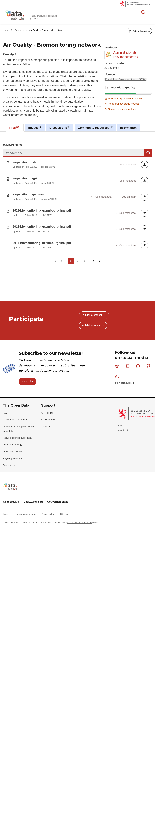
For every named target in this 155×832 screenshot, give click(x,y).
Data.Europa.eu (33, 499)
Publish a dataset (92, 312)
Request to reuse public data (17, 435)
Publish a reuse (91, 322)
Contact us (46, 424)
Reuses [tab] (35, 127)
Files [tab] (14, 127)
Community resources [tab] (95, 127)
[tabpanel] (77, 211)
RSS (118, 374)
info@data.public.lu (124, 380)
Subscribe (27, 378)
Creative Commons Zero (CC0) (125, 79)
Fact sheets (9, 462)
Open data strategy (12, 442)
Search (148, 153)
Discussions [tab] (59, 127)
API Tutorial (47, 410)
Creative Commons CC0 (79, 520)
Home (6, 30)
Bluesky (118, 363)
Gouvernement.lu (58, 499)
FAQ (5, 410)
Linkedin (128, 363)
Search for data (143, 12)
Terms (6, 511)
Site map (64, 511)
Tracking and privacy (25, 511)
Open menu (150, 12)
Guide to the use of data (15, 417)
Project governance (12, 455)
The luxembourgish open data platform (43, 17)
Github (149, 363)
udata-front (122, 427)
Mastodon (139, 363)
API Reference (48, 417)
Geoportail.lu (11, 499)
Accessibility (48, 511)
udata (120, 423)
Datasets (19, 30)
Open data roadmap (13, 448)
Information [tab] (128, 127)
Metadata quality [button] (107, 87)
